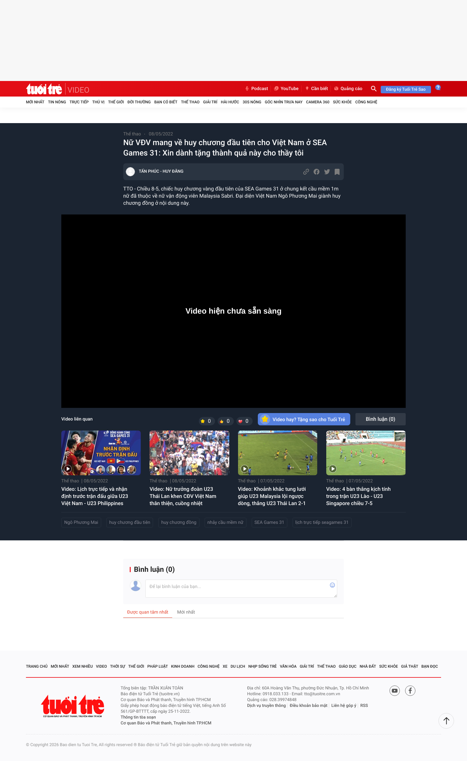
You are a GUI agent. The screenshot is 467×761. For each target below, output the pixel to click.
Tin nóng (57, 102)
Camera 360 (317, 102)
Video (101, 666)
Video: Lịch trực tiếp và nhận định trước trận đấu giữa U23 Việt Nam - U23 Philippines (94, 496)
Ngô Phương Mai (81, 522)
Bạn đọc (429, 666)
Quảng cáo (347, 89)
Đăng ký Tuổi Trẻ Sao (405, 89)
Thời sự (117, 666)
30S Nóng (252, 102)
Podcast (256, 89)
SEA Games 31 (269, 522)
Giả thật (409, 666)
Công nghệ (366, 102)
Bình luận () (380, 419)
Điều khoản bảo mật (309, 705)
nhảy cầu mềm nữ (226, 522)
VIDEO (78, 90)
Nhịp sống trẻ (262, 666)
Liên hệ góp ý (343, 705)
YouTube (285, 89)
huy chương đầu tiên (129, 522)
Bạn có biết (165, 102)
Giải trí (210, 102)
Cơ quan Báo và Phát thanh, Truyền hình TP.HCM (166, 723)
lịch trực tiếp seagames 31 (322, 522)
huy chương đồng (178, 522)
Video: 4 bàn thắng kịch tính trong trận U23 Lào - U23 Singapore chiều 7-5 (358, 496)
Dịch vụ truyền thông (266, 705)
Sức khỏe (342, 102)
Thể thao (190, 102)
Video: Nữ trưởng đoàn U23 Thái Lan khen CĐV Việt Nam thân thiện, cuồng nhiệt (183, 496)
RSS (364, 705)
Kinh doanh (182, 666)
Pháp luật (157, 666)
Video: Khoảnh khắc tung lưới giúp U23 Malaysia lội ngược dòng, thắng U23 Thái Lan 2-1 (272, 496)
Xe (225, 666)
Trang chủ (37, 666)
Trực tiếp (79, 102)
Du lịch (238, 666)
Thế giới (116, 102)
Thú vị (98, 102)
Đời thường (139, 102)
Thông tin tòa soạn (138, 717)
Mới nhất (35, 102)
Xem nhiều (82, 666)
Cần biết (316, 89)
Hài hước (230, 102)
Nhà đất (368, 666)
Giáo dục (347, 666)
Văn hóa (288, 666)
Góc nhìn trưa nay (284, 102)
